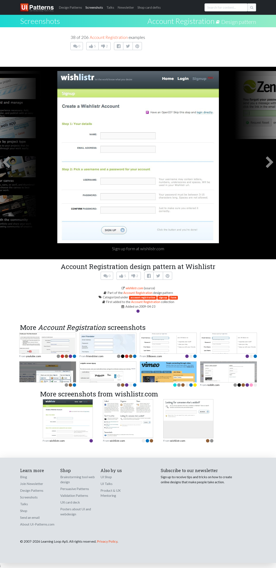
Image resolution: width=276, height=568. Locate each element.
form (173, 297)
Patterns (70, 7)
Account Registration (180, 20)
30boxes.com (154, 356)
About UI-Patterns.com (37, 524)
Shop (23, 511)
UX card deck (70, 502)
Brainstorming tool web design (77, 479)
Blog (23, 477)
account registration (142, 297)
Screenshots (94, 7)
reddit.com (213, 384)
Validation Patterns (74, 495)
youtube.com (33, 356)
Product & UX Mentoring (110, 492)
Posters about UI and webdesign (75, 511)
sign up (163, 297)
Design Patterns (31, 490)
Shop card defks (149, 7)
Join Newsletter (31, 484)
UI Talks (106, 484)
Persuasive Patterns (74, 489)
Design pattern (238, 21)
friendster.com (94, 356)
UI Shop (106, 477)
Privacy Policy (107, 541)
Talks (110, 7)
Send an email (30, 517)
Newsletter (126, 7)
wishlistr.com (134, 288)
